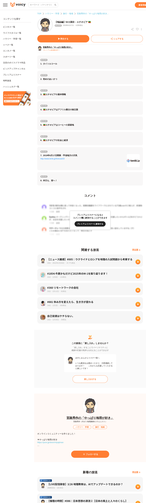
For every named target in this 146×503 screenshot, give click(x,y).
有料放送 (7, 80)
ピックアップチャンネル (14, 69)
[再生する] (63, 38)
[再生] (137, 261)
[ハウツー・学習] (82, 427)
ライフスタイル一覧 (12, 33)
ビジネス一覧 (9, 27)
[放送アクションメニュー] (141, 29)
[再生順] (136, 249)
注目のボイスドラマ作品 (14, 62)
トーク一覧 (8, 45)
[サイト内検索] (55, 5)
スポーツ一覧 (9, 57)
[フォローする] (90, 454)
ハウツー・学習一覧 (12, 39)
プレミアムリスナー (12, 75)
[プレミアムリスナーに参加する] (90, 224)
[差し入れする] (90, 379)
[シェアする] (117, 38)
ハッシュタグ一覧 (11, 86)
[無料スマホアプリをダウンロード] (16, 98)
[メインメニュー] (5, 4)
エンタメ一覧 (9, 51)
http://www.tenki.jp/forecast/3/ (52, 159)
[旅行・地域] (100, 427)
